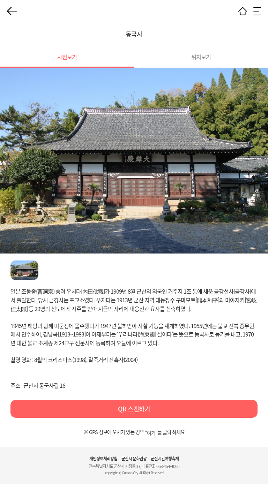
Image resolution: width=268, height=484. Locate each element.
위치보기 (201, 57)
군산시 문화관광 (134, 458)
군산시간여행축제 (165, 458)
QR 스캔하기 (134, 409)
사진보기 (67, 57)
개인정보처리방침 (103, 458)
